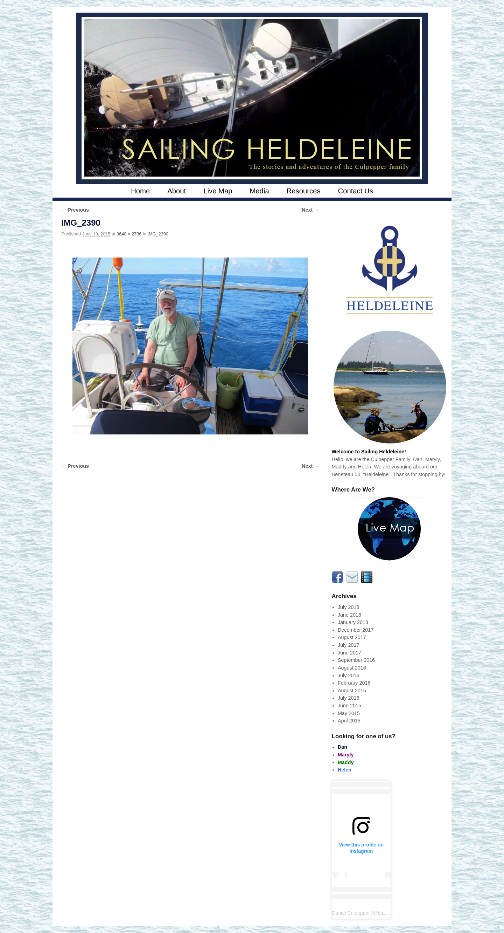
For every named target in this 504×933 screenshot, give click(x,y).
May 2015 (349, 713)
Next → (310, 210)
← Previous (75, 210)
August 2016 (352, 668)
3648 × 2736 (129, 233)
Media (259, 191)
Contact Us (355, 191)
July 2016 (348, 675)
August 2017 (352, 637)
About (176, 191)
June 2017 (349, 653)
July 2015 (348, 698)
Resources (304, 191)
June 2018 (349, 615)
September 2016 (356, 660)
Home (140, 191)
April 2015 (349, 720)
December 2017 (355, 630)
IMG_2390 (157, 233)
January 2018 (353, 622)
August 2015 (352, 690)
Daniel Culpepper (351, 913)
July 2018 (348, 607)
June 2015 (349, 705)
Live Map (217, 191)
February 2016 (354, 683)
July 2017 (348, 645)
